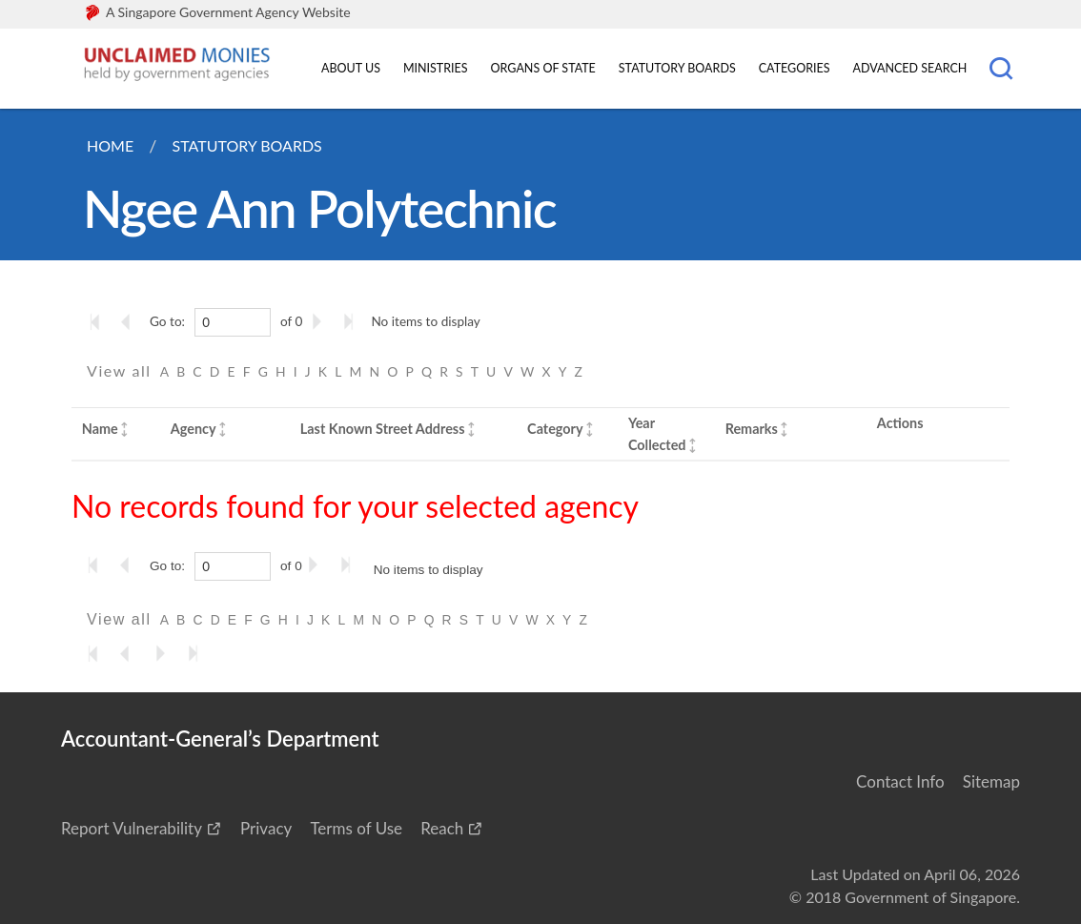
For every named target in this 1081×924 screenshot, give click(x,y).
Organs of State (543, 68)
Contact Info (900, 781)
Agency (193, 429)
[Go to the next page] (320, 321)
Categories (794, 68)
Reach (441, 828)
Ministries (435, 68)
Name (100, 429)
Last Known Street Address (382, 429)
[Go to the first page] (99, 321)
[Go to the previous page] (131, 321)
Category (554, 429)
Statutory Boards (677, 68)
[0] (232, 322)
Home (110, 145)
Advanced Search (910, 68)
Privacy (266, 828)
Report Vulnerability (131, 828)
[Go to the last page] (352, 321)
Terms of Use (356, 828)
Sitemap (991, 781)
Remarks (751, 429)
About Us (350, 68)
